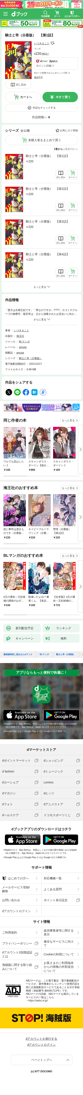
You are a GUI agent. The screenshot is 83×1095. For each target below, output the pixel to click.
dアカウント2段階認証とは (17, 954)
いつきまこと (42, 43)
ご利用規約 (9, 932)
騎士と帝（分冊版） (30, 358)
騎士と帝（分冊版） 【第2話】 (47, 188)
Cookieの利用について (59, 954)
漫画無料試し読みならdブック (17, 654)
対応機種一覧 (53, 878)
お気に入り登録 (69, 130)
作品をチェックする (44, 107)
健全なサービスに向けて (59, 943)
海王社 (20, 336)
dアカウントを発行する (41, 1038)
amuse (23, 347)
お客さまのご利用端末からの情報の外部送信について (59, 966)
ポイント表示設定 (56, 900)
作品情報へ (39, 117)
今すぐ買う (63, 97)
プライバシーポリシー (17, 943)
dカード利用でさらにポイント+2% (50, 73)
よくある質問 (53, 889)
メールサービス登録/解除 (16, 889)
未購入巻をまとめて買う (44, 140)
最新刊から (71, 149)
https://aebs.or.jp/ (38, 1000)
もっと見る (68, 420)
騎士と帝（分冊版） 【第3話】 (47, 221)
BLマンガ (24, 341)
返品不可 (38, 77)
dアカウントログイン (16, 911)
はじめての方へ (15, 878)
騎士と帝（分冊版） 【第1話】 (47, 156)
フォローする (52, 43)
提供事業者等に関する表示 (59, 932)
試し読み (21, 84)
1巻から (58, 149)
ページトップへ (41, 1060)
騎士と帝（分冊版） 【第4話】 (47, 254)
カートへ (26, 97)
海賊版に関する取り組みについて (17, 966)
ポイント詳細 (43, 65)
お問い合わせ (11, 900)
